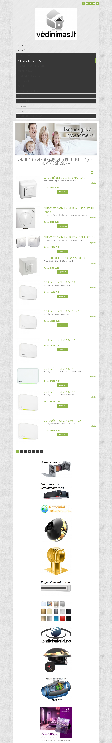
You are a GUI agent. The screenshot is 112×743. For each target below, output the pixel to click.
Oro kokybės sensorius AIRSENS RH (60, 282)
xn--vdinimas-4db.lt (50, 740)
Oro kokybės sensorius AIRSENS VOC (60, 340)
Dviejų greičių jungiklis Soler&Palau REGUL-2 (65, 177)
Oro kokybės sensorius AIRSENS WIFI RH (62, 392)
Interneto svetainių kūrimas (63, 740)
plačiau (93, 183)
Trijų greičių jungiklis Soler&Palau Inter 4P (65, 258)
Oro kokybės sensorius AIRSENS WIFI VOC (62, 420)
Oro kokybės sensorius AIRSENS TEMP (61, 311)
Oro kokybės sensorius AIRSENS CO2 (60, 369)
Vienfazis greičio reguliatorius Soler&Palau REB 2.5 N (69, 237)
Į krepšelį (63, 191)
